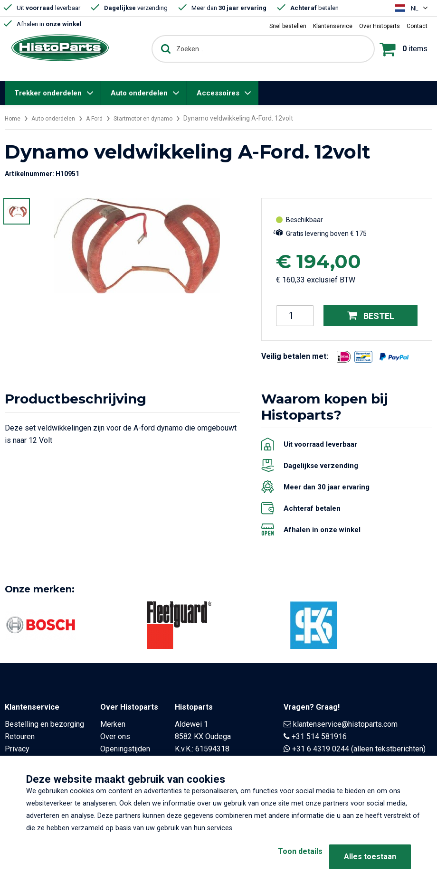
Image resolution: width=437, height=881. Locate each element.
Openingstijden (125, 748)
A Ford (104, 118)
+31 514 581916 (319, 736)
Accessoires (218, 93)
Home (14, 118)
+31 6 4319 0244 (320, 748)
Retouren (20, 736)
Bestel (370, 315)
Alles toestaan (370, 856)
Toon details (285, 856)
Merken (112, 724)
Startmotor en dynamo (159, 118)
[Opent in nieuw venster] (344, 357)
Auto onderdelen (139, 93)
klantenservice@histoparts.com (345, 724)
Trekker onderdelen (48, 93)
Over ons (115, 736)
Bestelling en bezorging (44, 724)
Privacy (17, 748)
